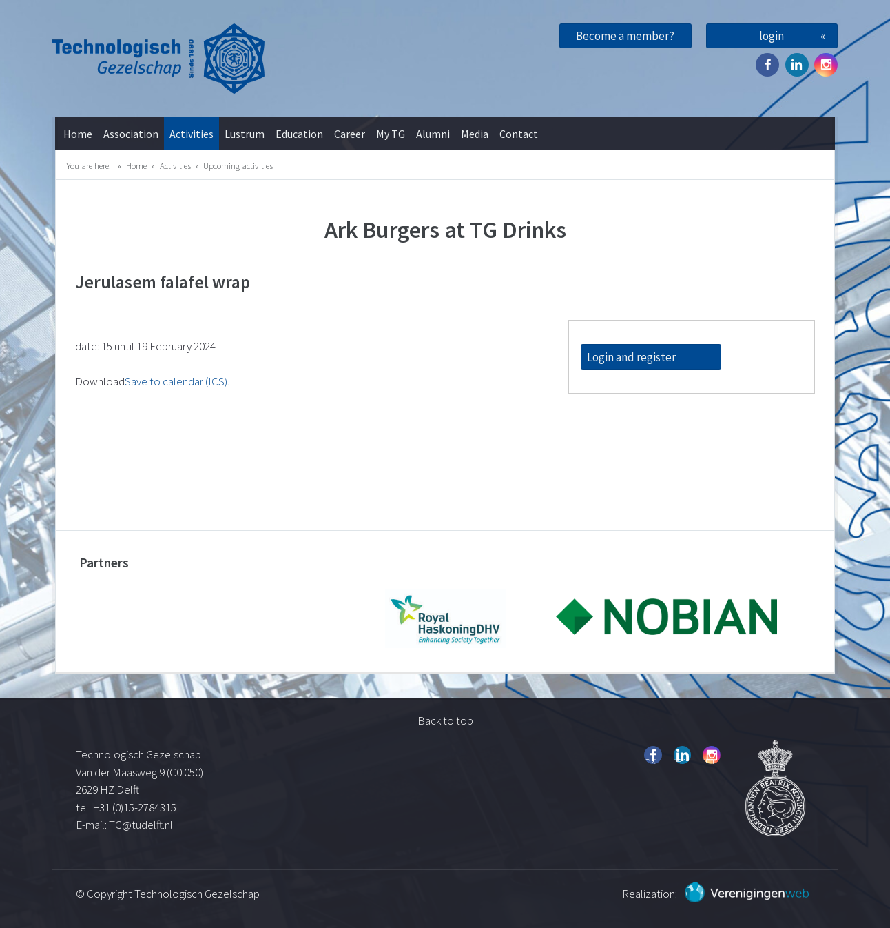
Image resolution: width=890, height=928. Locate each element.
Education (299, 134)
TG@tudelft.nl (142, 824)
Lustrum (245, 134)
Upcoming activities (238, 165)
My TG (390, 134)
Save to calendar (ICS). (177, 381)
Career (349, 134)
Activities (191, 134)
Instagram (826, 65)
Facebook (767, 65)
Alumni (433, 134)
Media (474, 134)
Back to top (445, 720)
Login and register (631, 357)
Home (77, 134)
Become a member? (625, 35)
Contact (518, 134)
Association (130, 134)
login (771, 35)
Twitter (797, 65)
